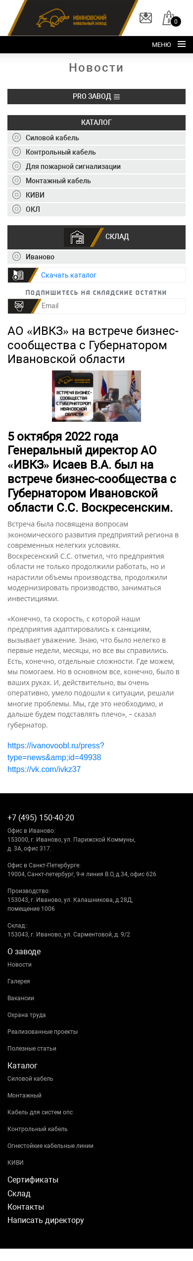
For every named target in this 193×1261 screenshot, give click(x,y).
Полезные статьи (31, 1048)
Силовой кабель (30, 1078)
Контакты (25, 1207)
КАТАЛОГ (96, 122)
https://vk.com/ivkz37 (44, 769)
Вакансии (20, 998)
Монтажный (24, 1095)
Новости (19, 964)
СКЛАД (96, 237)
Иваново (33, 257)
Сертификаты (32, 1179)
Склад (19, 1193)
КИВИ (15, 1162)
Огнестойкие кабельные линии (50, 1145)
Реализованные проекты (42, 1031)
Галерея (18, 981)
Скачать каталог (68, 275)
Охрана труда (26, 1015)
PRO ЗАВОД (97, 96)
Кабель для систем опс (40, 1112)
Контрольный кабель (37, 1129)
